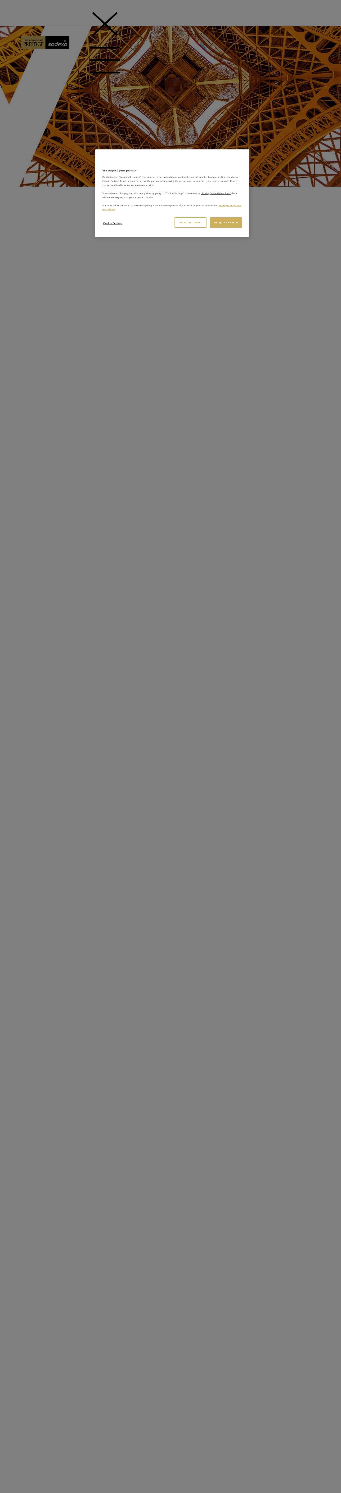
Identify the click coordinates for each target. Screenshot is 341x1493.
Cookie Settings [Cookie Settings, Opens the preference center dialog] (112, 223)
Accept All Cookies (226, 222)
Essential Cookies (190, 222)
